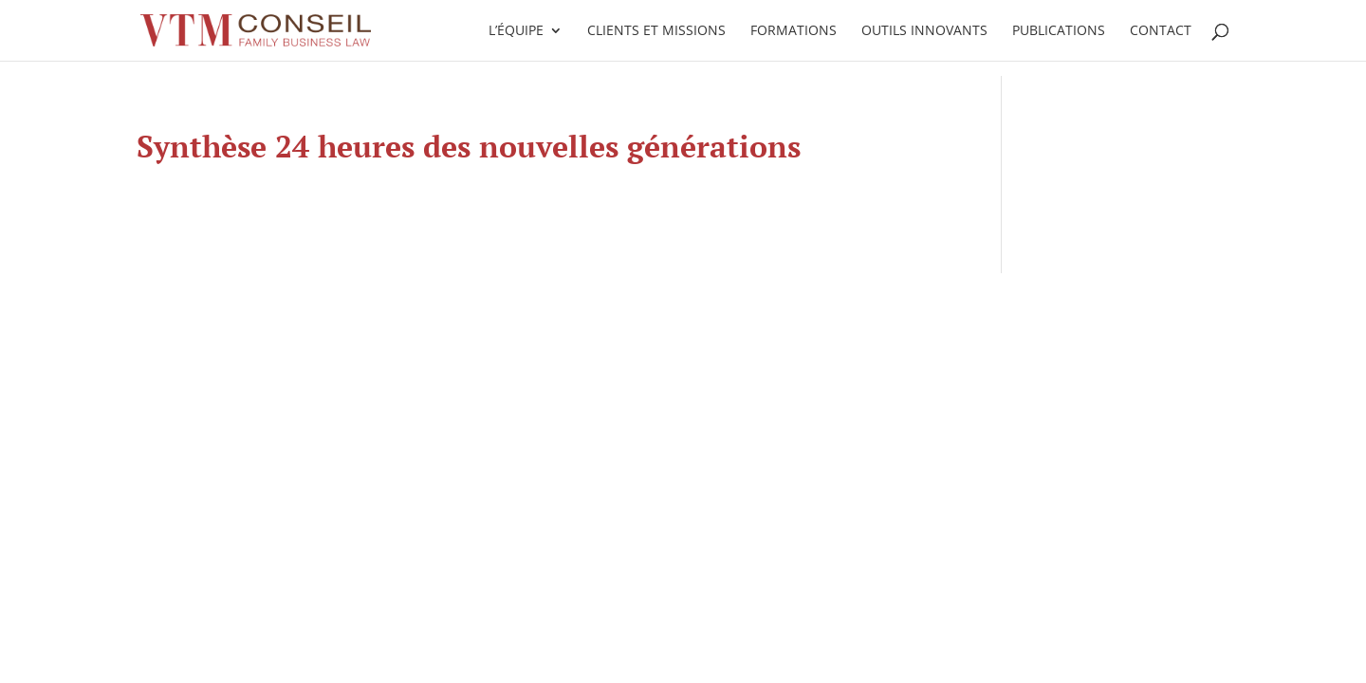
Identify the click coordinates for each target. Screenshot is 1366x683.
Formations (793, 31)
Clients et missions (656, 31)
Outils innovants (924, 31)
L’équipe (516, 31)
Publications (1058, 31)
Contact (1160, 31)
